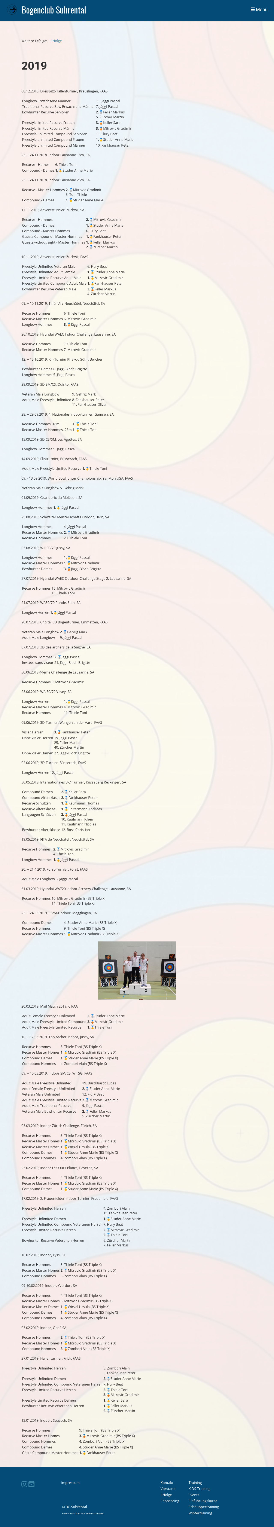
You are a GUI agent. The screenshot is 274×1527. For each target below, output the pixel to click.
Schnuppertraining (204, 1507)
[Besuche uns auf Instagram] (24, 1484)
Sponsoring (170, 1501)
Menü (259, 9)
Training (195, 1482)
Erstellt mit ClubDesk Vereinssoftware (82, 1513)
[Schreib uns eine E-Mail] (31, 1484)
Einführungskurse (203, 1501)
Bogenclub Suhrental (54, 10)
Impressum (70, 1482)
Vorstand (168, 1488)
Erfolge (56, 41)
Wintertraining (200, 1513)
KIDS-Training (199, 1488)
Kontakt (167, 1482)
